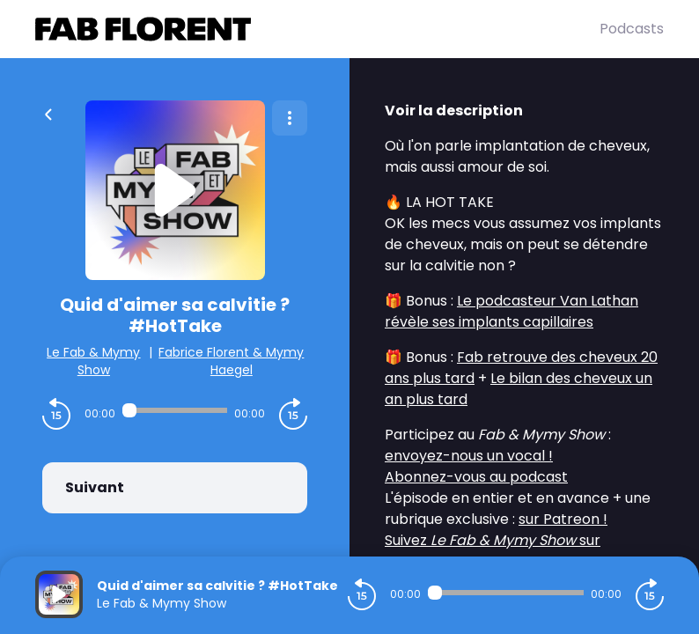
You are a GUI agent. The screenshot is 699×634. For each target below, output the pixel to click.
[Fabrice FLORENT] (317, 29)
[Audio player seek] (174, 410)
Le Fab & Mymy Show (93, 361)
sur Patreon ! (563, 519)
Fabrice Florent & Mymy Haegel (231, 361)
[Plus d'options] (289, 118)
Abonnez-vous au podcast (476, 477)
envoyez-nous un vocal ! (469, 456)
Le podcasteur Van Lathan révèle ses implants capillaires (511, 311)
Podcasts (632, 28)
